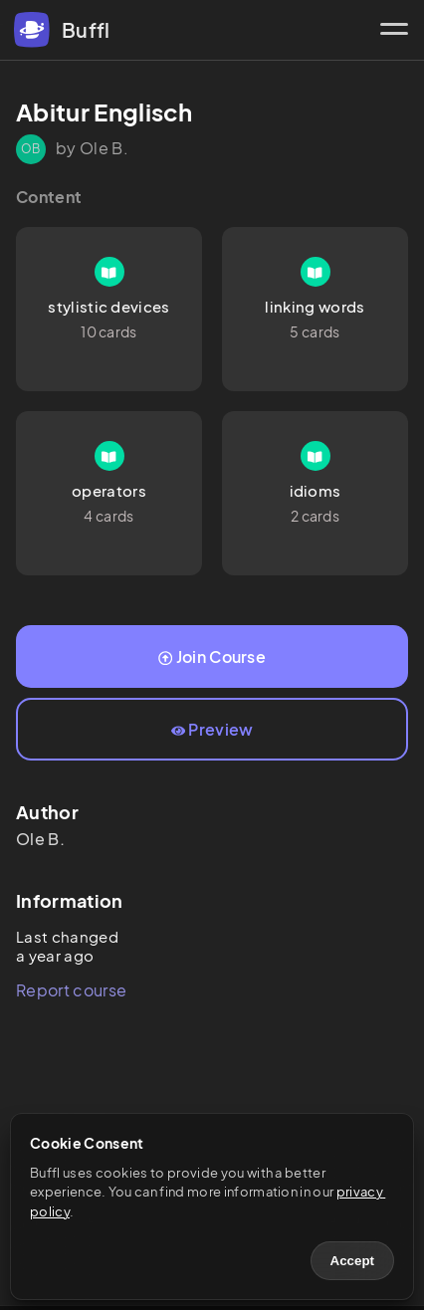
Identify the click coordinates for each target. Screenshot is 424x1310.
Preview (212, 729)
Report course (71, 990)
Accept (352, 1260)
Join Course (212, 656)
